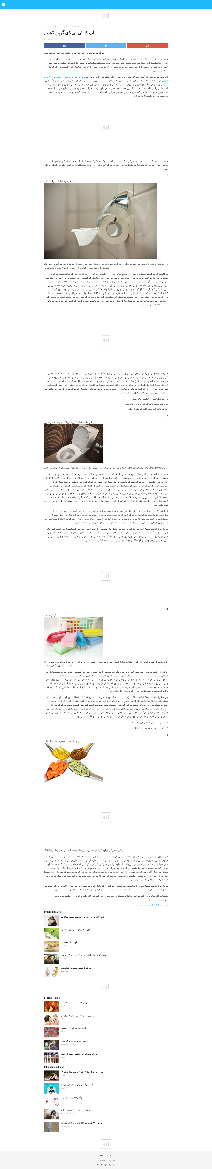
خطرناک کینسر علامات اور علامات (75, 1002)
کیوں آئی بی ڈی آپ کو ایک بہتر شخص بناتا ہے (82, 917)
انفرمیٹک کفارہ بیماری (62, 26)
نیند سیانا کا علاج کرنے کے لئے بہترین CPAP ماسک (81, 1123)
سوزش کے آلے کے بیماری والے (71, 76)
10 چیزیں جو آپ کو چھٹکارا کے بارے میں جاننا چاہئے (82, 1072)
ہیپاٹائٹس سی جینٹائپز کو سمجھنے (75, 1028)
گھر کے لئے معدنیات (69, 942)
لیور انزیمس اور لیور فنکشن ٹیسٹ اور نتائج (79, 1054)
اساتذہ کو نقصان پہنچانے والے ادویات (76, 968)
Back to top (106, 1156)
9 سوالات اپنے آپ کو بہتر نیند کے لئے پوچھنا (78, 1084)
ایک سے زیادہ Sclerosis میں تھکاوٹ (76, 1110)
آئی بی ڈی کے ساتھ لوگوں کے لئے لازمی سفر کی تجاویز (84, 955)
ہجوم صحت (76, 26)
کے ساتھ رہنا (48, 26)
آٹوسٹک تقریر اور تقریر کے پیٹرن (74, 1041)
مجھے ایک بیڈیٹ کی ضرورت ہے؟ (76, 929)
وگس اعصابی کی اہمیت (71, 1097)
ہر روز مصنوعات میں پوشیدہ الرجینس (77, 1015)
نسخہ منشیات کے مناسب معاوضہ (151, 904)
